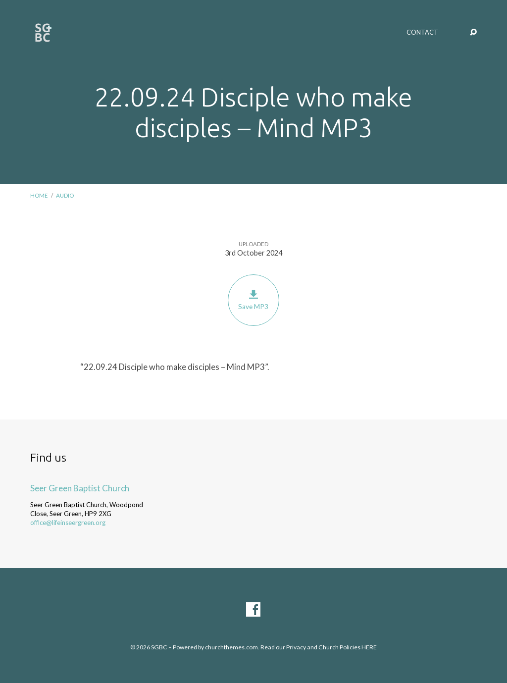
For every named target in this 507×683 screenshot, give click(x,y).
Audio (65, 195)
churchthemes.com (231, 647)
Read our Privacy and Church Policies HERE (318, 647)
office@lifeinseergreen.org (67, 522)
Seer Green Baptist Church (79, 488)
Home (39, 195)
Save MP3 (253, 300)
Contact (422, 32)
